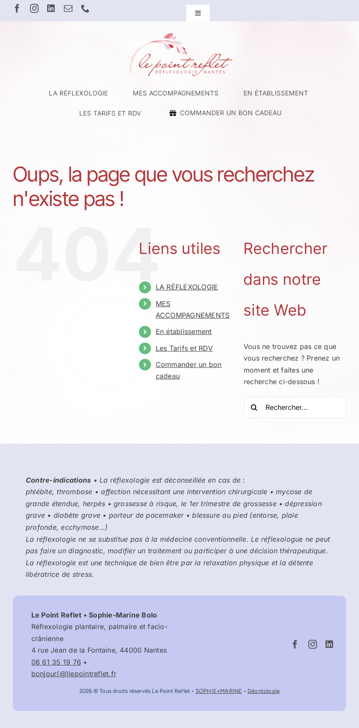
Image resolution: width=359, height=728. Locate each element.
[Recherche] (254, 407)
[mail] (68, 8)
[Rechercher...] (295, 407)
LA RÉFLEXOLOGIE (187, 287)
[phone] (85, 8)
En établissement (184, 331)
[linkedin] (51, 8)
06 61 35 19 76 (56, 662)
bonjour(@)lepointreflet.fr (73, 673)
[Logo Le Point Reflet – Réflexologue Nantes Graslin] (179, 33)
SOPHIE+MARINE (219, 691)
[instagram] (34, 8)
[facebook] (17, 8)
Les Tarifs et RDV (184, 348)
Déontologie (263, 691)
